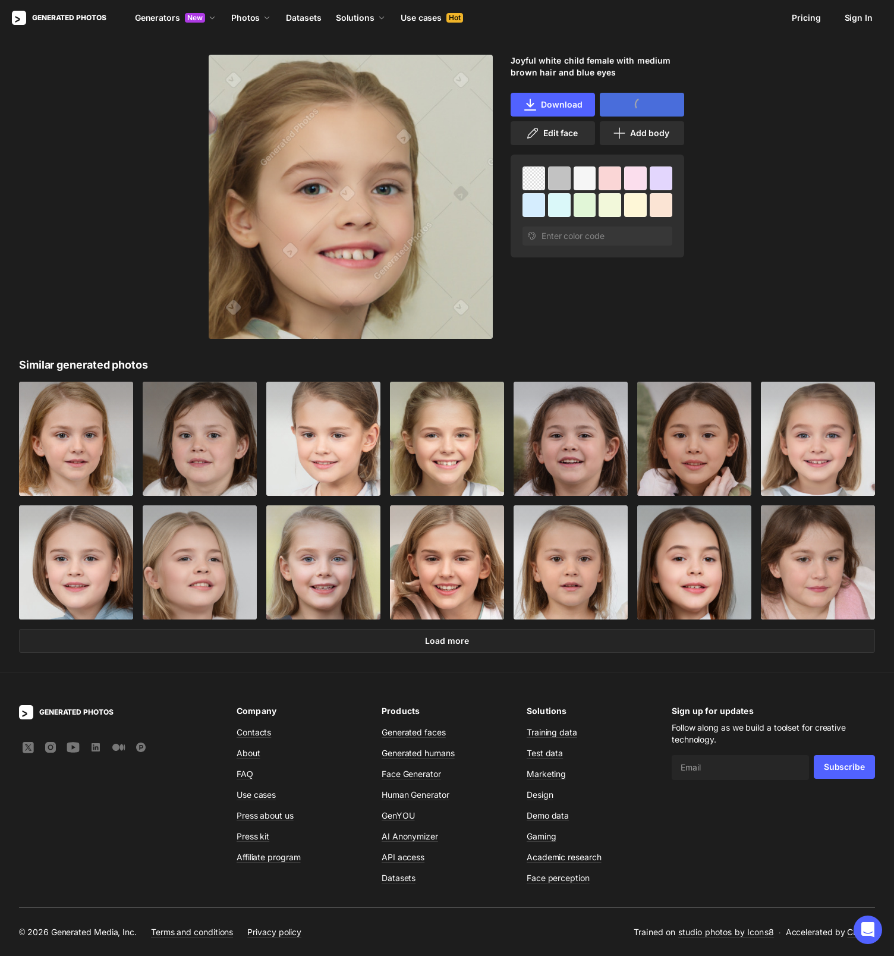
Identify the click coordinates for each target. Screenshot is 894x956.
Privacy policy (274, 932)
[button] (868, 930)
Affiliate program (269, 857)
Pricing (806, 17)
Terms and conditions (192, 932)
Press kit (253, 836)
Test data (545, 753)
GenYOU (398, 815)
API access (403, 857)
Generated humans (418, 753)
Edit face (551, 133)
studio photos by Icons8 (726, 932)
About (248, 753)
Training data (552, 732)
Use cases (432, 17)
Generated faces (414, 732)
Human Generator (415, 795)
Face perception (558, 878)
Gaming (541, 836)
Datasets (303, 17)
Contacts (254, 732)
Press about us (265, 815)
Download (552, 105)
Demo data (548, 815)
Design (540, 795)
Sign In (859, 17)
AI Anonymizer (410, 836)
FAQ (245, 774)
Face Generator (411, 774)
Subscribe (844, 767)
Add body (640, 133)
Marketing (546, 774)
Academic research (564, 857)
